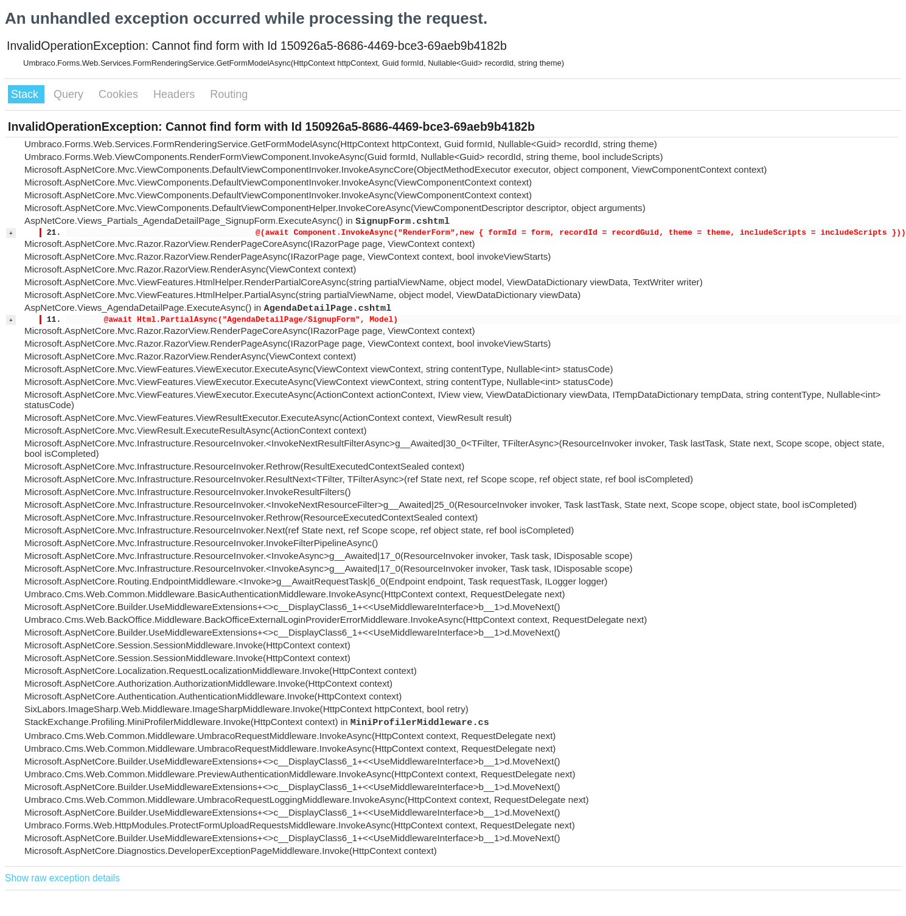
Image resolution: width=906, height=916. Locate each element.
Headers (175, 94)
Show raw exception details (62, 878)
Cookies (120, 94)
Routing (229, 94)
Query (70, 94)
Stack (26, 94)
